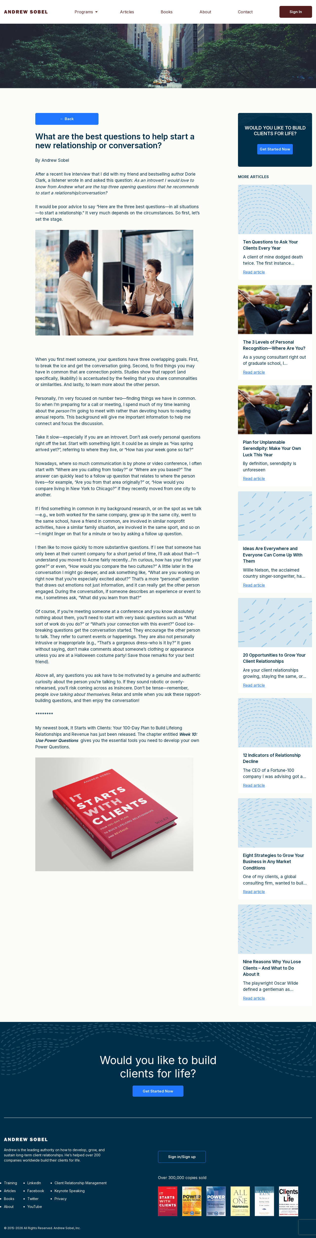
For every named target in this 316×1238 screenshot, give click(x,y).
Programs (84, 11)
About (205, 11)
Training (10, 1183)
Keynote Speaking (70, 1191)
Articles (127, 11)
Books (167, 11)
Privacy (61, 1199)
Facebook (35, 1191)
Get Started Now (275, 149)
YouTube (34, 1206)
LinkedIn (34, 1183)
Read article (254, 272)
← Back (67, 118)
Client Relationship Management (81, 1183)
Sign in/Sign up (182, 1156)
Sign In (296, 11)
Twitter (33, 1199)
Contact (245, 11)
